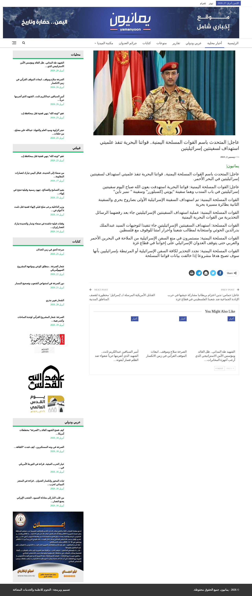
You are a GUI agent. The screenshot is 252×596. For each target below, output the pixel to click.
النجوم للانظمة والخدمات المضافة (32, 589)
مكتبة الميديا (105, 43)
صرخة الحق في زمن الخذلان (50, 249)
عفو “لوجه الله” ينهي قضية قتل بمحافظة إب (42, 113)
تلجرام (203, 3)
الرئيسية (233, 43)
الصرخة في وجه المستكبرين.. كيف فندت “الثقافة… (39, 447)
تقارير (176, 43)
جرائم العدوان (128, 43)
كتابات (147, 43)
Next (219, 368)
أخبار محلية (214, 43)
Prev (230, 368)
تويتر (211, 3)
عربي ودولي (194, 43)
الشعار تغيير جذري (55, 300)
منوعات (162, 43)
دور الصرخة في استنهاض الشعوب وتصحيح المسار (39, 283)
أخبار (231, 318)
